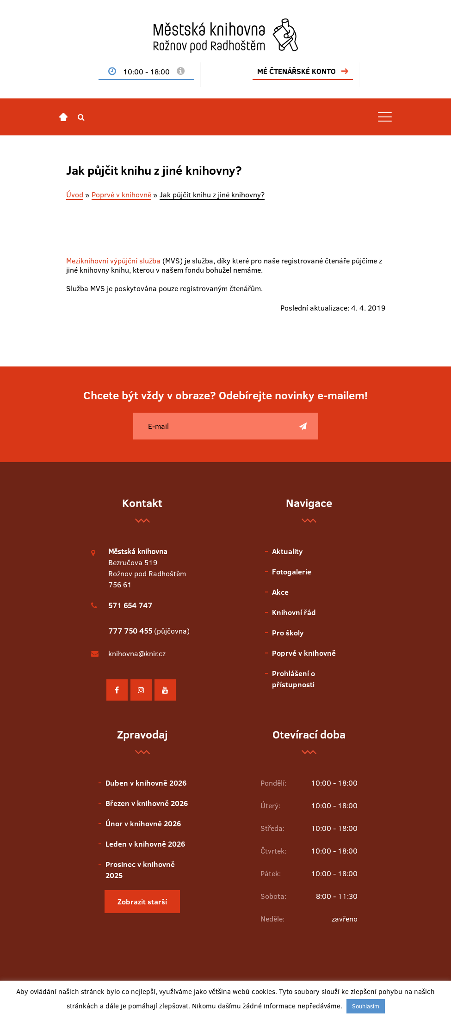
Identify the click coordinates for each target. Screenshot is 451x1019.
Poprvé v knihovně (121, 194)
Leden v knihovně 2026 (145, 844)
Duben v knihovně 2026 (145, 783)
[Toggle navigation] (384, 117)
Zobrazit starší (142, 902)
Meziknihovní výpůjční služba (113, 261)
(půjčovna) (149, 631)
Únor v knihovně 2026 (143, 823)
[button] (81, 117)
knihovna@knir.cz (137, 653)
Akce (280, 592)
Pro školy (287, 633)
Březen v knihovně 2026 (146, 803)
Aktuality (287, 551)
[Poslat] (303, 426)
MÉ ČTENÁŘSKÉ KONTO (296, 71)
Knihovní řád (294, 612)
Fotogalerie (291, 572)
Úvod (74, 194)
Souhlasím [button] (365, 1006)
